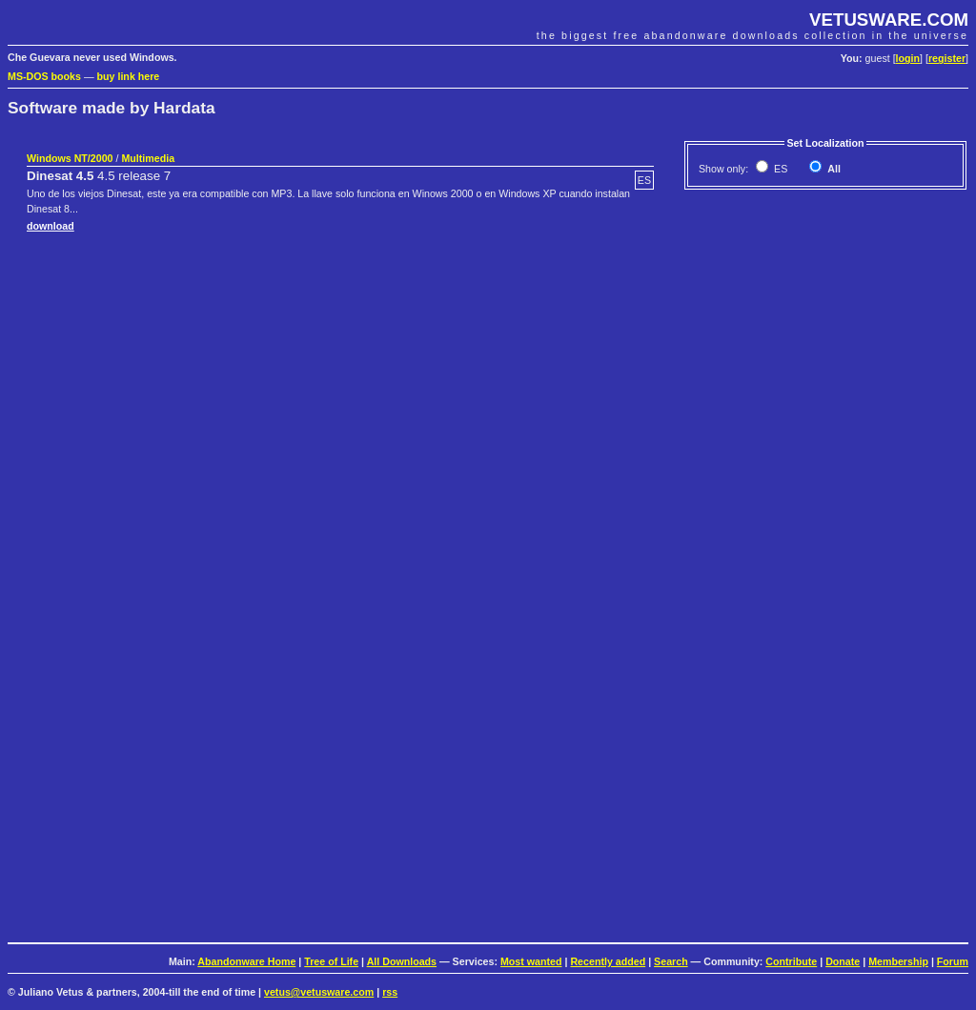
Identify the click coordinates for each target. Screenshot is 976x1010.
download (50, 226)
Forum (952, 961)
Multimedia (147, 158)
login (908, 58)
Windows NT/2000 (70, 158)
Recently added (607, 961)
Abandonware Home (246, 961)
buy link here (128, 76)
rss (389, 992)
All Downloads (402, 961)
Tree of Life (331, 961)
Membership (898, 961)
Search (671, 961)
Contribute (791, 961)
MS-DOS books (44, 76)
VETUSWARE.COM (888, 20)
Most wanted (531, 961)
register (947, 58)
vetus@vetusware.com (319, 992)
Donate (842, 961)
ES (779, 168)
